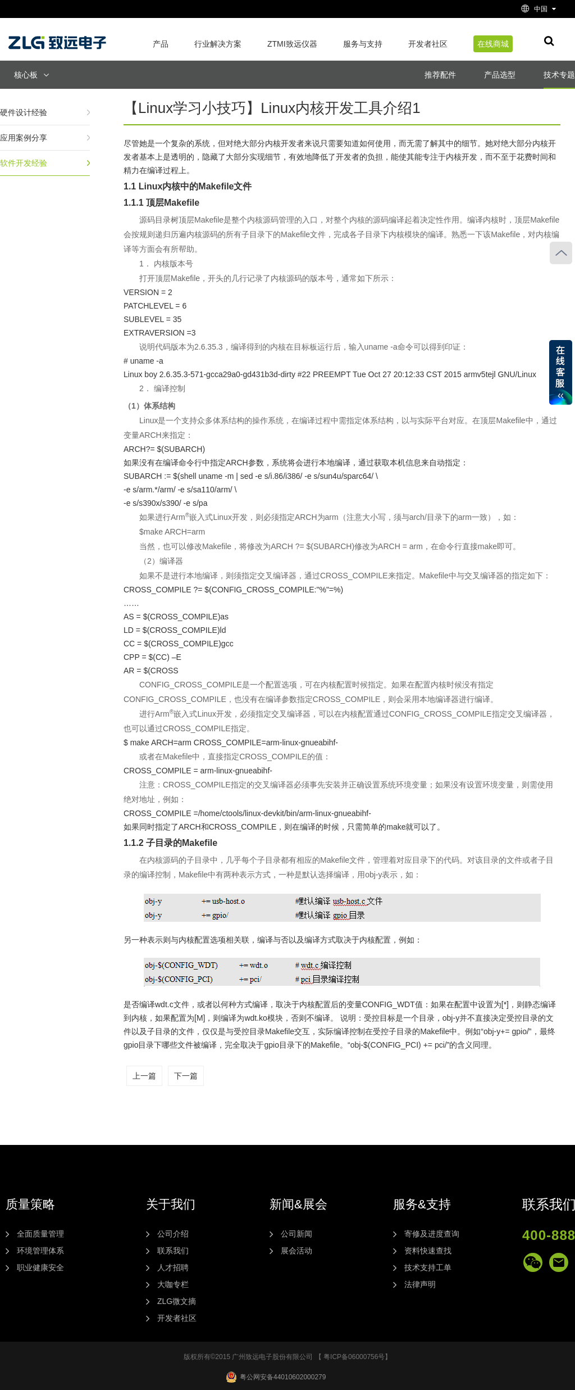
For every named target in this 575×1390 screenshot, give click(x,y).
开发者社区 (428, 43)
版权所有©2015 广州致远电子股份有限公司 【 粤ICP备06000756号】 (288, 1357)
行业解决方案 (217, 43)
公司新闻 (296, 1233)
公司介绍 (173, 1233)
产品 (160, 43)
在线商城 (493, 43)
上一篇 (144, 1075)
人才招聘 (173, 1267)
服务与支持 (362, 43)
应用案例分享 (23, 137)
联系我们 (173, 1250)
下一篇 (186, 1075)
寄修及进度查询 (431, 1233)
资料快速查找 (427, 1250)
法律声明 (420, 1284)
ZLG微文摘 (176, 1301)
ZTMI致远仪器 (292, 43)
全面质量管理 (40, 1233)
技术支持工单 (427, 1267)
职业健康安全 (40, 1267)
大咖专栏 (173, 1284)
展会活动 (296, 1250)
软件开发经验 (23, 163)
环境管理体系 (40, 1250)
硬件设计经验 (23, 112)
